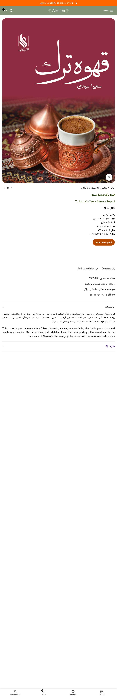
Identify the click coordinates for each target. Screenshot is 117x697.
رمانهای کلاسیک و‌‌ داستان (94, 188)
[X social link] (103, 295)
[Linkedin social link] (95, 295)
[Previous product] (11, 188)
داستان (102, 289)
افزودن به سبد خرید (104, 242)
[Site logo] (58, 10)
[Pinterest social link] (99, 295)
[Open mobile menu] (108, 11)
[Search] (11, 11)
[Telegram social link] (91, 295)
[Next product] (4, 188)
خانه (112, 188)
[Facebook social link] (106, 295)
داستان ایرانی (90, 289)
